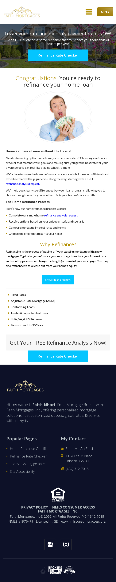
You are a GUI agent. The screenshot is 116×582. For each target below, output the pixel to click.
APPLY (105, 12)
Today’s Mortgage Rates (28, 463)
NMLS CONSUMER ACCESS (73, 507)
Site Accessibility (22, 471)
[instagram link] (66, 544)
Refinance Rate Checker (28, 456)
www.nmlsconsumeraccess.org (83, 521)
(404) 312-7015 (77, 468)
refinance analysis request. (23, 183)
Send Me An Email (80, 448)
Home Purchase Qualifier (29, 448)
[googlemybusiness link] (50, 544)
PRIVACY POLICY (34, 507)
